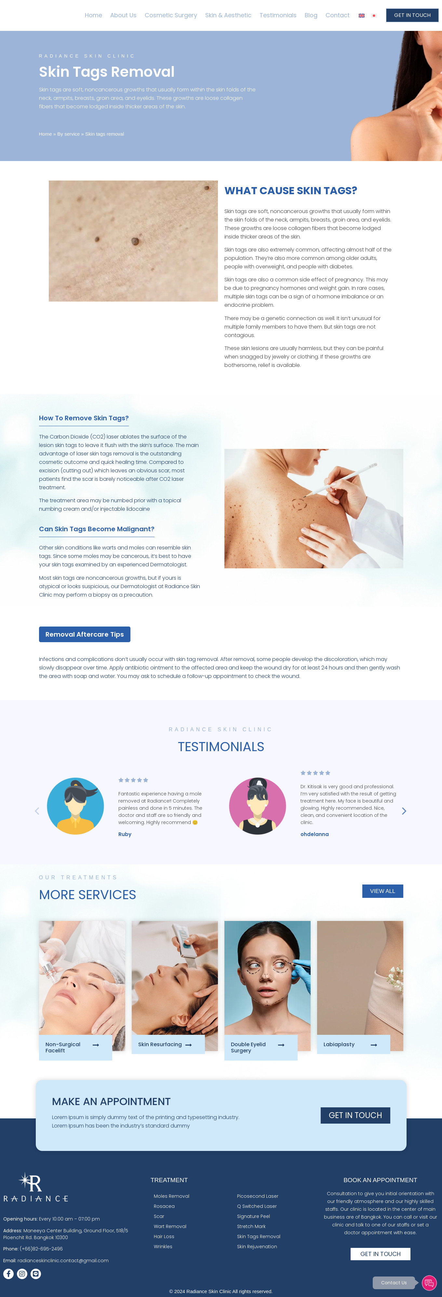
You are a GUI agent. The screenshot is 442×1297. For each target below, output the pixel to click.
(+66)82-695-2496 (41, 1249)
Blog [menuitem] (311, 15)
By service (68, 134)
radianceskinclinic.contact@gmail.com (63, 1260)
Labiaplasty (339, 1044)
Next (413, 807)
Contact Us (392, 1282)
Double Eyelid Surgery (248, 1047)
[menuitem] (361, 15)
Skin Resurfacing (160, 1044)
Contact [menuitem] (338, 15)
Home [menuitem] (93, 15)
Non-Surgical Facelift (63, 1047)
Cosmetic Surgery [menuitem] (171, 15)
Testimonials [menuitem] (278, 15)
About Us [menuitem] (123, 15)
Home (45, 134)
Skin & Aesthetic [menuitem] (228, 15)
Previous (26, 807)
